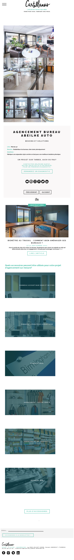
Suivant (46, 192)
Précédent (31, 192)
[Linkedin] (47, 181)
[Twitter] (43, 181)
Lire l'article (37, 253)
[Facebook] (31, 181)
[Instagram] (35, 181)
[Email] (27, 181)
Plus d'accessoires (37, 511)
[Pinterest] (39, 181)
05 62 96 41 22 (8, 548)
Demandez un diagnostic (37, 171)
